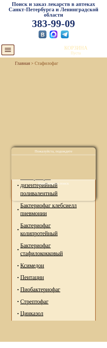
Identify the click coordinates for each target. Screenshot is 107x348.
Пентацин (32, 277)
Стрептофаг (34, 301)
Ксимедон (32, 265)
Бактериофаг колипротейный (39, 229)
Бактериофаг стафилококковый (41, 249)
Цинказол (31, 313)
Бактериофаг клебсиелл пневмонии (48, 209)
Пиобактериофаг (40, 289)
